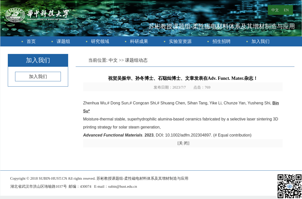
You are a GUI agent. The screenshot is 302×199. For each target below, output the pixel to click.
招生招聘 (221, 41)
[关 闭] (183, 143)
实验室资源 (180, 41)
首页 (31, 41)
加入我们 (260, 41)
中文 (275, 10)
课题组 (63, 41)
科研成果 (139, 41)
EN (286, 10)
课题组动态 (136, 60)
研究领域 (100, 41)
